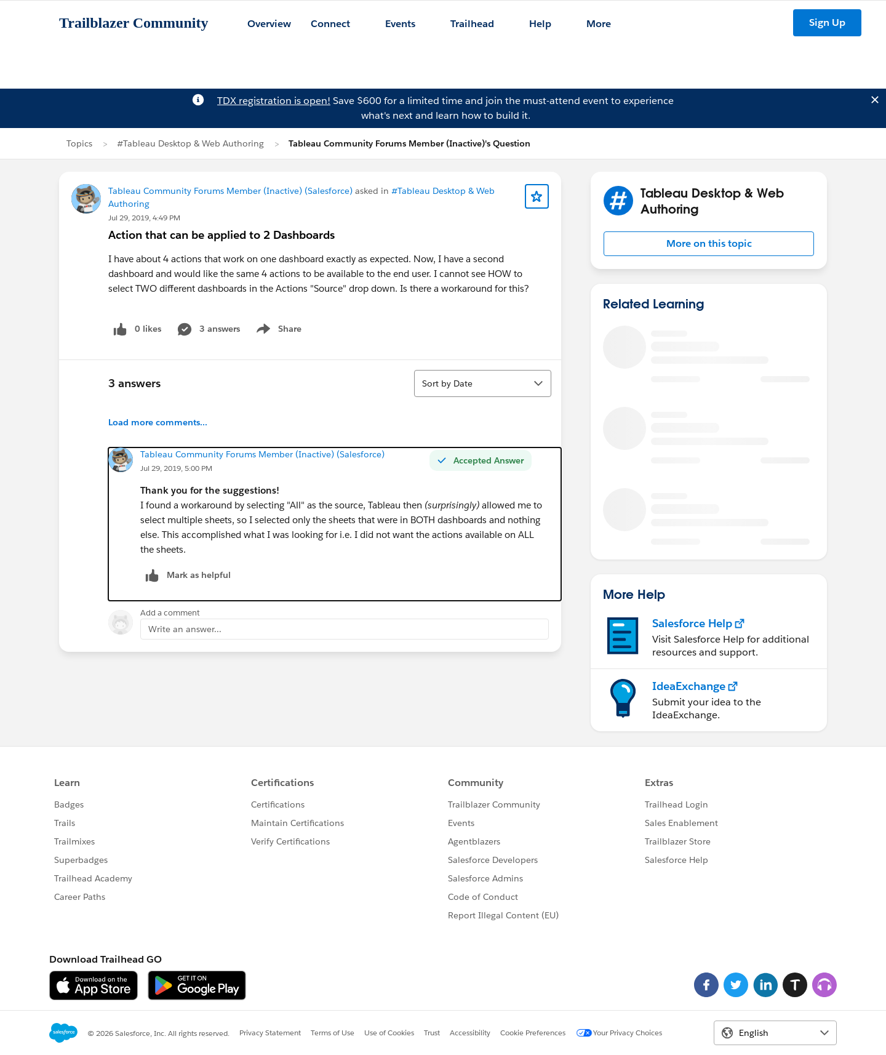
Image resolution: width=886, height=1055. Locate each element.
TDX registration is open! (273, 100)
